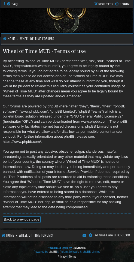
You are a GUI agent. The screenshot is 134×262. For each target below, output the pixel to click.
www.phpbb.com (94, 121)
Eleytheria (79, 247)
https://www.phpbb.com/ (22, 142)
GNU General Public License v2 (96, 116)
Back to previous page (21, 219)
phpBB (53, 251)
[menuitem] (12, 4)
